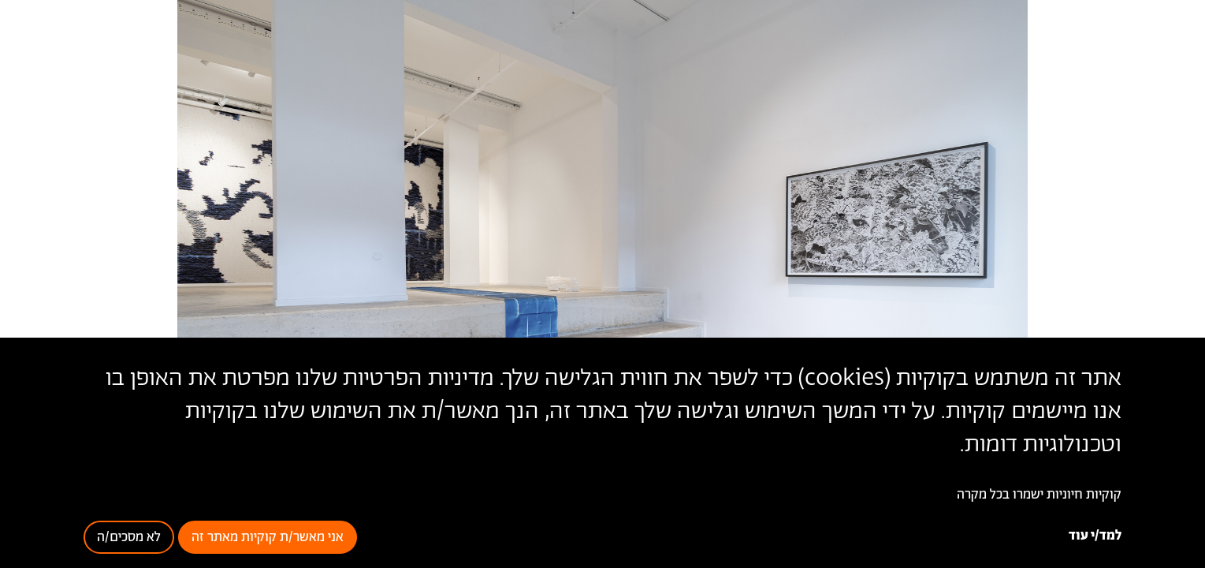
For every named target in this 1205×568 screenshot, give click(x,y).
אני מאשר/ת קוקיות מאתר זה (268, 537)
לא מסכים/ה (129, 537)
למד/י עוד (1095, 535)
